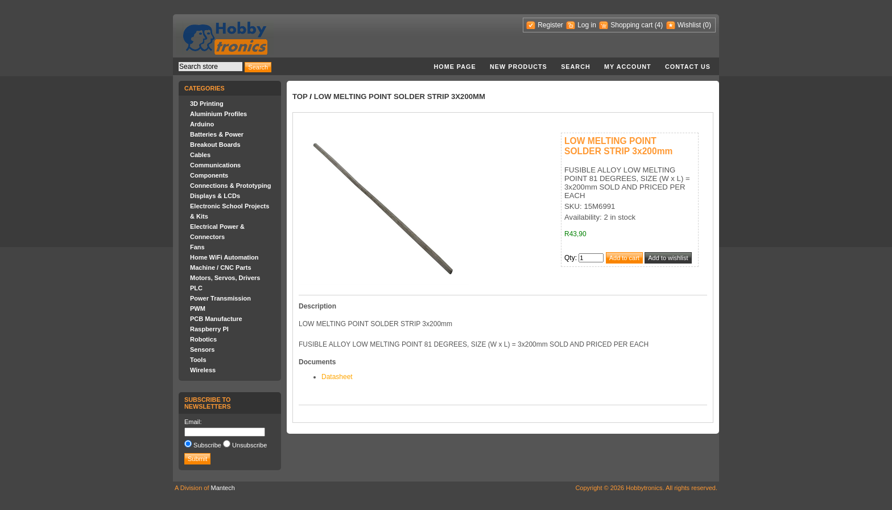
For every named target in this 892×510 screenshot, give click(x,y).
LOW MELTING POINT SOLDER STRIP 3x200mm (399, 96)
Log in (586, 25)
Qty (569, 258)
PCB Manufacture (216, 318)
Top (300, 96)
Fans (197, 247)
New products (518, 66)
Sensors (202, 349)
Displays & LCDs (215, 195)
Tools (198, 359)
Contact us (688, 66)
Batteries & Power (216, 134)
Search (575, 66)
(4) (659, 25)
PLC (196, 288)
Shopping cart (631, 25)
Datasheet (337, 377)
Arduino (202, 124)
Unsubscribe (249, 445)
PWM (197, 308)
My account (627, 66)
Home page (454, 66)
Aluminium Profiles (218, 113)
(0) (707, 25)
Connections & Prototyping (230, 185)
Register (550, 25)
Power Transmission (220, 298)
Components (209, 175)
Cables (200, 154)
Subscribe (207, 445)
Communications (215, 165)
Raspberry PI (209, 329)
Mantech (223, 487)
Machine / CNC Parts (220, 267)
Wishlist (689, 25)
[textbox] (210, 66)
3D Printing (207, 103)
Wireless (203, 370)
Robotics (203, 339)
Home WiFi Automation (224, 257)
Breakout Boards (215, 144)
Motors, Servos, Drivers (225, 277)
